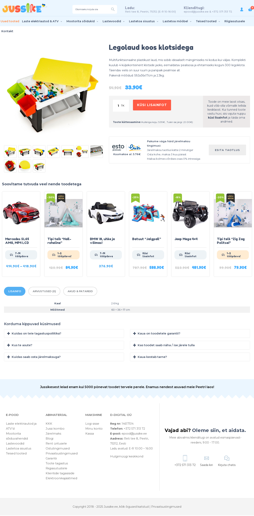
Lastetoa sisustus (144, 21)
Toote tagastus (57, 464)
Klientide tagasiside (60, 474)
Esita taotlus (227, 150)
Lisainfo (14, 291)
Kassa (89, 434)
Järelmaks (53, 434)
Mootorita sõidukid (82, 21)
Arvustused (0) (44, 291)
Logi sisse (92, 424)
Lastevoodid (114, 21)
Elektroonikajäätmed (61, 479)
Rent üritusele (56, 444)
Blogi (49, 439)
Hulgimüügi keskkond (126, 457)
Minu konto (94, 429)
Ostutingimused (58, 449)
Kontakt (7, 31)
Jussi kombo (55, 429)
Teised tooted (208, 21)
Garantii (51, 459)
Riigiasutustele (56, 469)
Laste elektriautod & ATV (42, 21)
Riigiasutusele (234, 21)
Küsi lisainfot (152, 106)
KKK (49, 424)
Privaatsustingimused (62, 454)
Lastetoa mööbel (177, 21)
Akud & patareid (80, 291)
